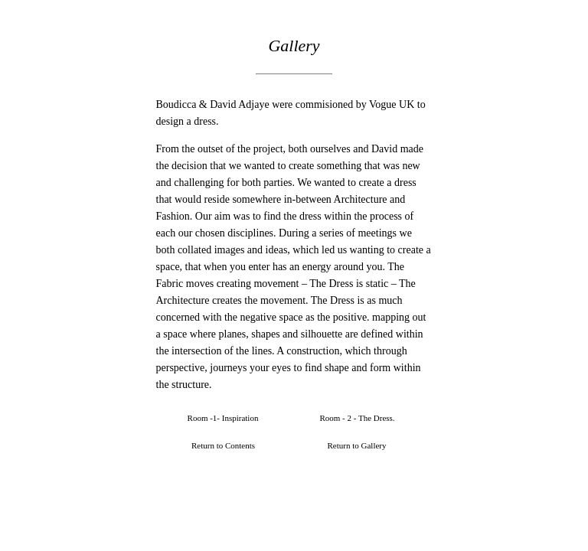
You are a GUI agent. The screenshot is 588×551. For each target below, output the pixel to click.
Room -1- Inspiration (223, 417)
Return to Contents (223, 445)
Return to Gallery (357, 445)
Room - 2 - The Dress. (356, 417)
